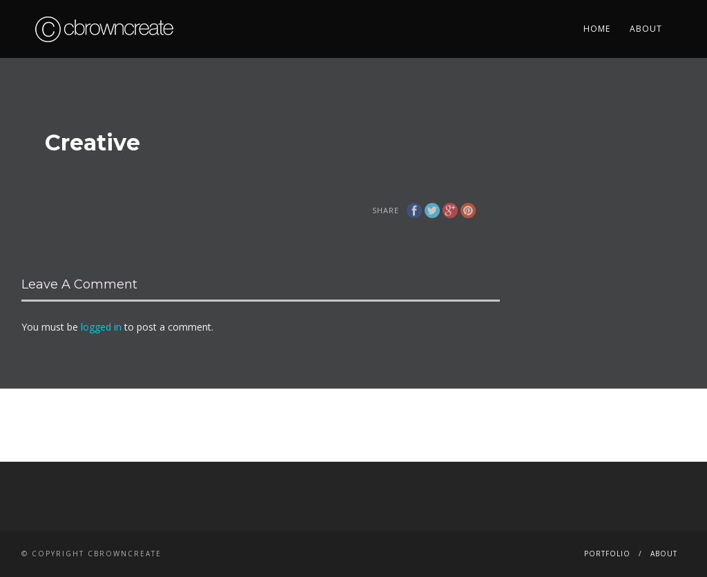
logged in (101, 326)
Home (596, 29)
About (646, 29)
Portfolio (607, 553)
